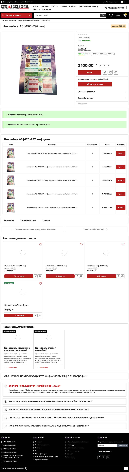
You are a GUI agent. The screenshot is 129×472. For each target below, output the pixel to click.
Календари (71, 445)
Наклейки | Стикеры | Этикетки (78, 442)
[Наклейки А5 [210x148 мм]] (64, 254)
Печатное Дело (12, 367)
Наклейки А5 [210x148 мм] (64, 267)
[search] (68, 15)
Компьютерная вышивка (75, 448)
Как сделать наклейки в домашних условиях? (17, 349)
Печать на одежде (73, 451)
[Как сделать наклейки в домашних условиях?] (18, 338)
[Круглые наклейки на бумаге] (23, 293)
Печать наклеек (9, 331)
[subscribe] (113, 445)
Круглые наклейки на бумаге (17, 305)
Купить (89, 72)
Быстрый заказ (104, 72)
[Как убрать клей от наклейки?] (49, 338)
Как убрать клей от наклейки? (45, 349)
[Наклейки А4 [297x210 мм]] (23, 254)
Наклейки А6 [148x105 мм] (105, 267)
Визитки (70, 454)
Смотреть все (70, 457)
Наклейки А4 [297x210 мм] (23, 267)
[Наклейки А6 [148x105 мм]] (105, 254)
